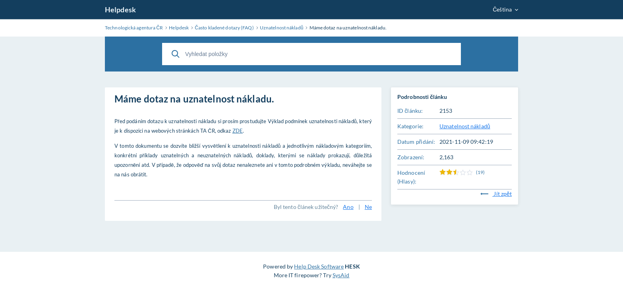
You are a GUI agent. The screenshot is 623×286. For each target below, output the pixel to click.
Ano (348, 206)
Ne (368, 206)
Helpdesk (120, 9)
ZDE (237, 131)
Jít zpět (496, 193)
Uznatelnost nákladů (464, 126)
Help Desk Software (319, 266)
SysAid (341, 275)
